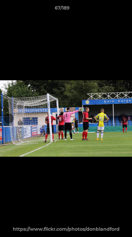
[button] (108, 10)
